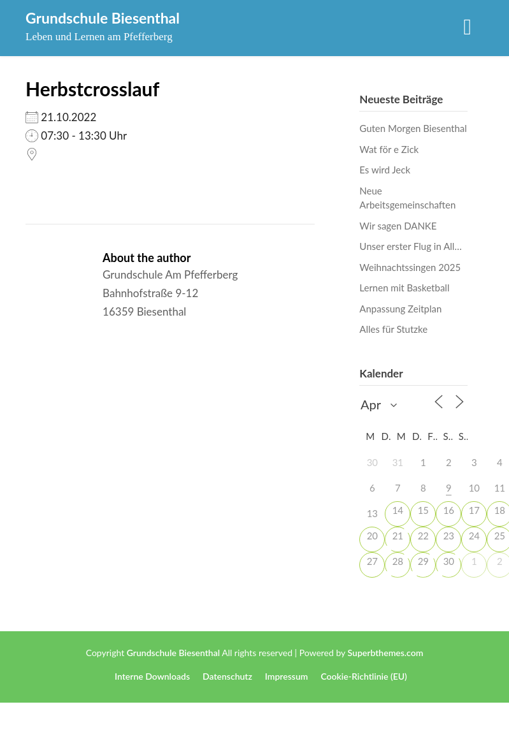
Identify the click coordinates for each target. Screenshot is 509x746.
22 (423, 535)
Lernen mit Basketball (404, 287)
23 (448, 535)
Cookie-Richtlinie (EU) (363, 676)
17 (474, 510)
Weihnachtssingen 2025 (410, 267)
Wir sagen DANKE (397, 225)
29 (423, 561)
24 (474, 535)
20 (372, 535)
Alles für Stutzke (393, 329)
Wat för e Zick (389, 149)
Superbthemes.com (386, 652)
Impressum (286, 676)
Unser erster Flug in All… (410, 246)
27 (372, 561)
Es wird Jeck (384, 169)
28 (397, 561)
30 (448, 561)
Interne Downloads (152, 676)
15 (423, 510)
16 (448, 510)
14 (397, 510)
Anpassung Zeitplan (400, 308)
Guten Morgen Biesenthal (412, 128)
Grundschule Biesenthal (102, 18)
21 (397, 535)
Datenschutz (227, 676)
